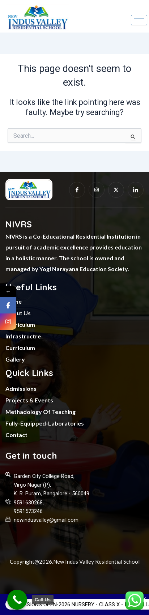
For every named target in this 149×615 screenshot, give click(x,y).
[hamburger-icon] (139, 20)
